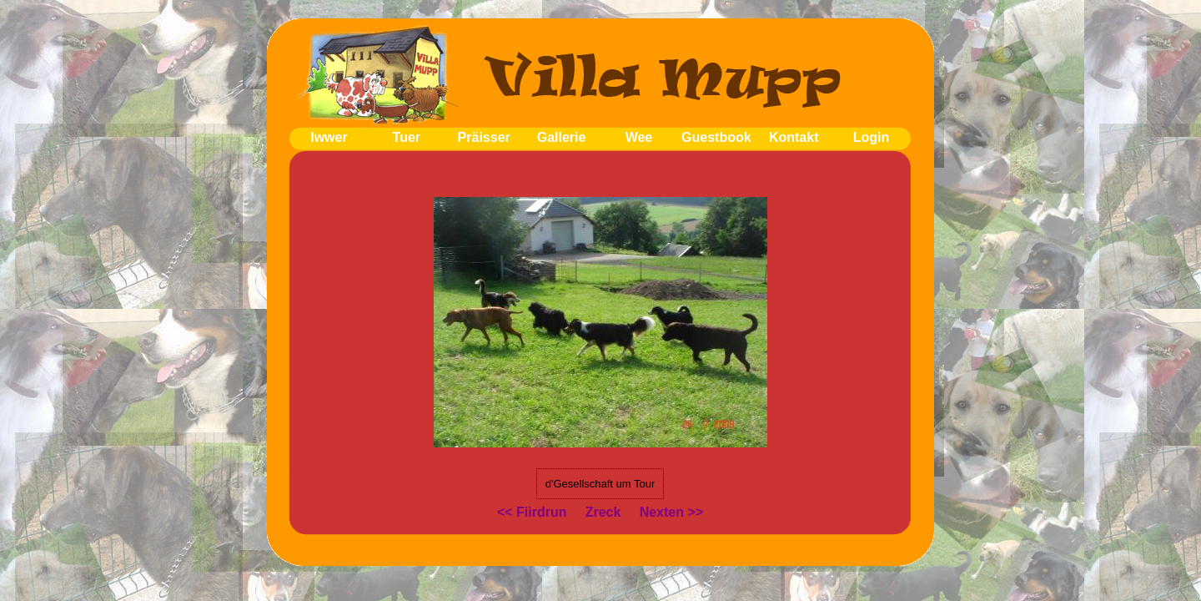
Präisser (484, 137)
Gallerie (561, 137)
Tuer (406, 137)
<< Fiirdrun (532, 512)
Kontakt (794, 137)
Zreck (603, 512)
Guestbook (716, 137)
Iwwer (328, 137)
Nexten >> (671, 512)
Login (871, 137)
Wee (639, 137)
